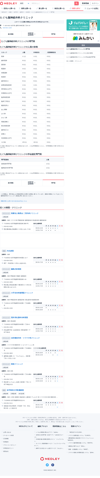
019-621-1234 (7, 28)
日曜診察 (13, 393)
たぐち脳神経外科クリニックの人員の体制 (80, 53)
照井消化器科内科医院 (19, 317)
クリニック (6, 213)
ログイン (95, 3)
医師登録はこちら (59, 426)
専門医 (53, 34)
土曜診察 (5, 217)
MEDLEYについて (26, 426)
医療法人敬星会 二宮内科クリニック (25, 213)
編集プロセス (43, 426)
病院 (4, 251)
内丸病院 (10, 251)
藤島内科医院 (16, 269)
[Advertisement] (24, 240)
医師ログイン (76, 426)
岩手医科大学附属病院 (15, 390)
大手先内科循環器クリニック (22, 293)
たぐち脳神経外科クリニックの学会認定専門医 (81, 57)
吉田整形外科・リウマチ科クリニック (25, 338)
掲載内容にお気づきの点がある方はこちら (14, 201)
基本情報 (10, 34)
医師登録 (85, 3)
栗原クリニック (17, 364)
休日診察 (21, 393)
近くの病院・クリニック (74, 61)
